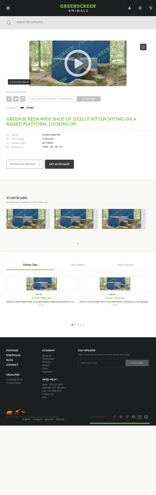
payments (47, 371)
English (26, 419)
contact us (47, 394)
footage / (11, 107)
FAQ (44, 397)
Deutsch (49, 419)
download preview (22, 164)
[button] (78, 63)
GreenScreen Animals (78, 8)
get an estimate (59, 164)
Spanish (60, 419)
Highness (56, 416)
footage (12, 350)
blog (9, 360)
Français (37, 419)
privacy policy (13, 382)
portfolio (13, 355)
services (46, 361)
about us (46, 355)
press (45, 368)
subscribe (137, 363)
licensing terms (14, 379)
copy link (90, 99)
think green (48, 358)
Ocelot (30, 107)
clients (45, 365)
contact (12, 364)
